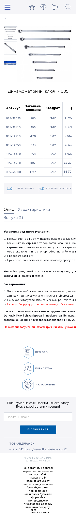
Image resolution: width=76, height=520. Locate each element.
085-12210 (13, 136)
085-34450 (13, 154)
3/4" (53, 154)
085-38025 (13, 118)
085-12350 (13, 145)
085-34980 (13, 172)
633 (33, 145)
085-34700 (13, 163)
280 (33, 118)
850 (33, 154)
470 (33, 136)
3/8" (53, 118)
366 (33, 127)
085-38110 (13, 127)
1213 (33, 172)
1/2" (53, 136)
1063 (33, 163)
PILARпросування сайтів (40, 511)
